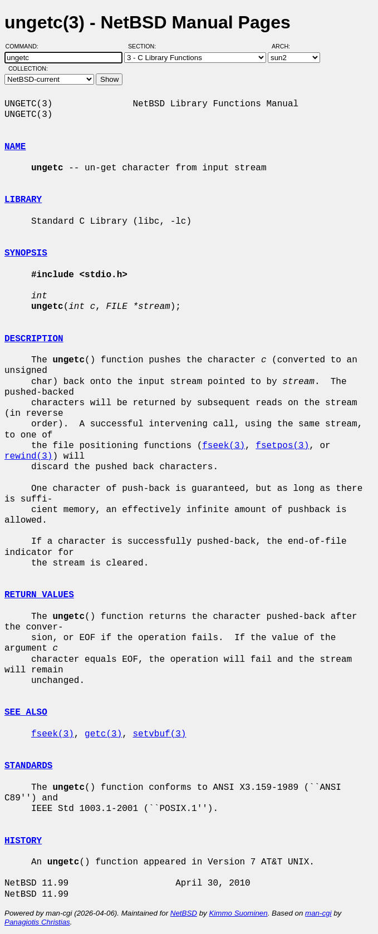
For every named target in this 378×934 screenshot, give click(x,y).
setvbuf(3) (159, 734)
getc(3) (103, 734)
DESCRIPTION (33, 339)
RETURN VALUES (39, 595)
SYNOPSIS (25, 253)
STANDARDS (28, 766)
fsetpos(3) (282, 446)
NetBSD (183, 913)
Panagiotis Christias (37, 922)
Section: (144, 46)
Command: (25, 46)
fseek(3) (223, 446)
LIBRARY (23, 200)
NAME (15, 147)
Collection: (28, 68)
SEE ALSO (25, 712)
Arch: (286, 46)
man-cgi (318, 913)
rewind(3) (28, 456)
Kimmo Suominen (238, 913)
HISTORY (23, 841)
